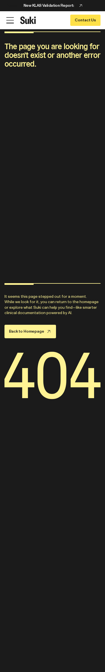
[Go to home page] (28, 20)
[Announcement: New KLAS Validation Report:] (52, 5)
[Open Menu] (10, 20)
